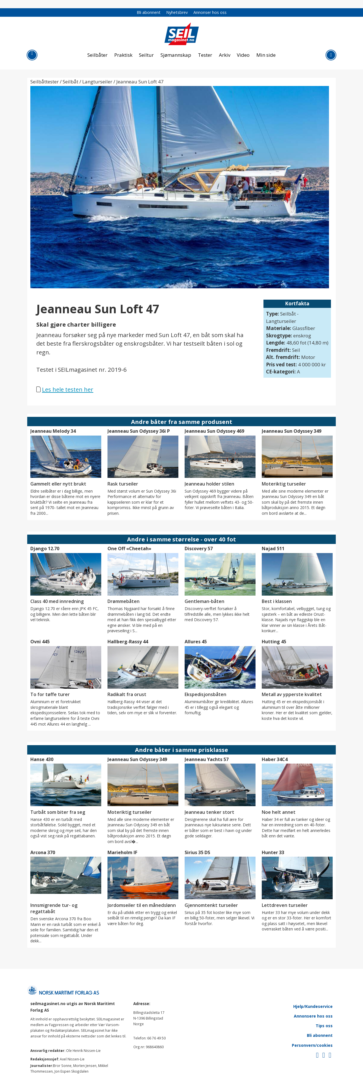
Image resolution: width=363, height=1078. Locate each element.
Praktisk (123, 55)
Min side (266, 55)
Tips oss (324, 1025)
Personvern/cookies (312, 1045)
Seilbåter (97, 55)
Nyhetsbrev (177, 12)
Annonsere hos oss (313, 1016)
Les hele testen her (67, 389)
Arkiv (224, 55)
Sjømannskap (176, 55)
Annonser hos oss (210, 12)
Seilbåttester (44, 81)
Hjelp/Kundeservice (313, 1006)
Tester (205, 55)
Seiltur (146, 55)
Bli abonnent (149, 12)
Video (243, 55)
